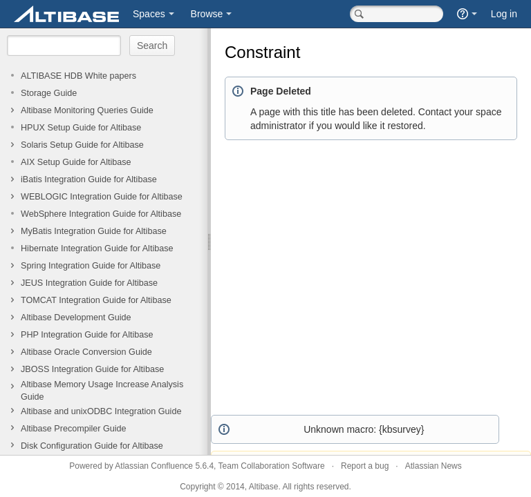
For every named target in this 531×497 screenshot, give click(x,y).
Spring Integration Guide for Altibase (90, 266)
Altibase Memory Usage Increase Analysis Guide (102, 391)
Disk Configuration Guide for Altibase (92, 446)
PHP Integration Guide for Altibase (87, 335)
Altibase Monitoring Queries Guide (87, 110)
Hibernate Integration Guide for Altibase (97, 248)
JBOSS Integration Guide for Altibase (92, 369)
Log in (504, 13)
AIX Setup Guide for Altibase (76, 162)
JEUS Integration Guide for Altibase (89, 283)
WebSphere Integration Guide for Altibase (101, 214)
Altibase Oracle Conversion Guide (86, 352)
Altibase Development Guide (76, 317)
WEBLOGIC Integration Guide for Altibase (102, 197)
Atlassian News (433, 466)
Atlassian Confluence (154, 466)
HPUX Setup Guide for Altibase (81, 128)
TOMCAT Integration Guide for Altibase (96, 300)
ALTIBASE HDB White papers (78, 76)
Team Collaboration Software (271, 466)
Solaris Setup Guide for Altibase (82, 145)
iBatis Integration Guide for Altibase (89, 179)
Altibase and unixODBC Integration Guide (101, 411)
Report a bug (365, 466)
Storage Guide (49, 93)
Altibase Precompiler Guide (74, 428)
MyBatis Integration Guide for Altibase (94, 231)
